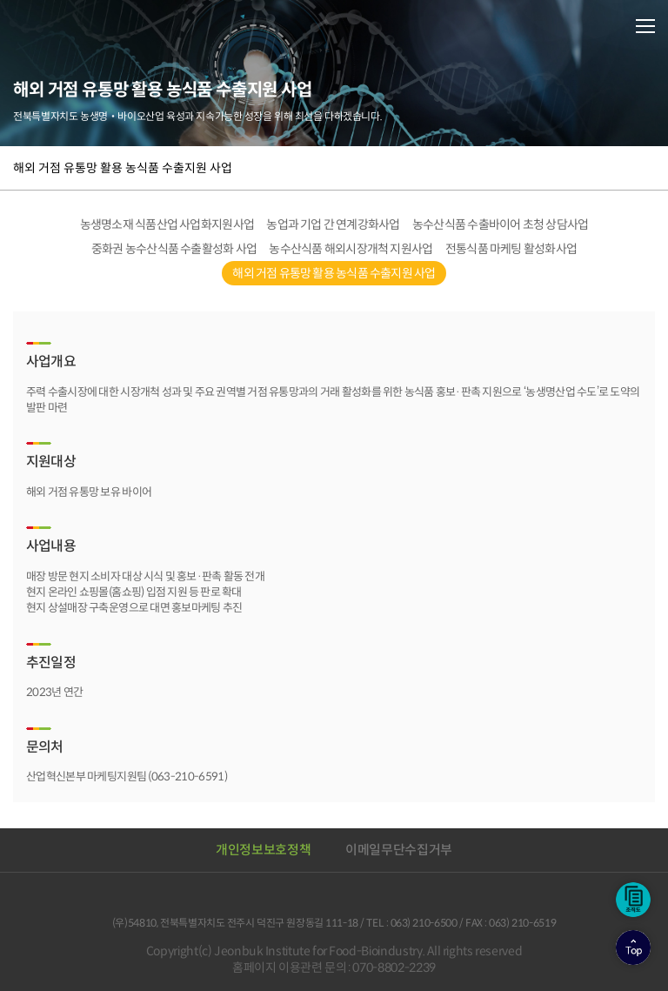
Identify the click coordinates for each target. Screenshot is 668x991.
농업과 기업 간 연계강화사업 (332, 224)
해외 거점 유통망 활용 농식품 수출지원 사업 (122, 168)
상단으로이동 (633, 947)
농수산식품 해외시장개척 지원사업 (350, 249)
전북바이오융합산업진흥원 (87, 25)
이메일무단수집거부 (398, 849)
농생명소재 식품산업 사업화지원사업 (167, 224)
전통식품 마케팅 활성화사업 (511, 249)
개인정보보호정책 (263, 849)
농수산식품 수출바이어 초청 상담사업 (500, 224)
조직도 (633, 899)
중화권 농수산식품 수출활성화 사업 (174, 249)
